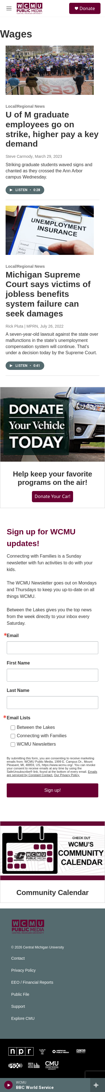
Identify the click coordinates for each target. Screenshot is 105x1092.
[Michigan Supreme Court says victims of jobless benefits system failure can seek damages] (50, 230)
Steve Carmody (19, 156)
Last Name (18, 690)
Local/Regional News (25, 106)
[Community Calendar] (52, 850)
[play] (8, 1085)
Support (18, 1006)
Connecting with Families (42, 735)
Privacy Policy (23, 970)
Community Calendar (53, 892)
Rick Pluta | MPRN (22, 326)
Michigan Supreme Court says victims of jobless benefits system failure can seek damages (48, 294)
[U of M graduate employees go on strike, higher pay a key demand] (50, 70)
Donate (87, 8)
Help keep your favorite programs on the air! (52, 478)
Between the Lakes (36, 727)
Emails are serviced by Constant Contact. (52, 773)
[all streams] (97, 1085)
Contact (18, 958)
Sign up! (52, 790)
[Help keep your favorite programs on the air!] (52, 424)
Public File (20, 994)
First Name (18, 663)
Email (13, 635)
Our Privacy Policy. (67, 775)
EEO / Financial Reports (32, 982)
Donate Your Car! (53, 496)
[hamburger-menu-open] (8, 8)
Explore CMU (22, 1018)
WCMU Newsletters (36, 744)
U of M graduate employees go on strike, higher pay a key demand (52, 129)
